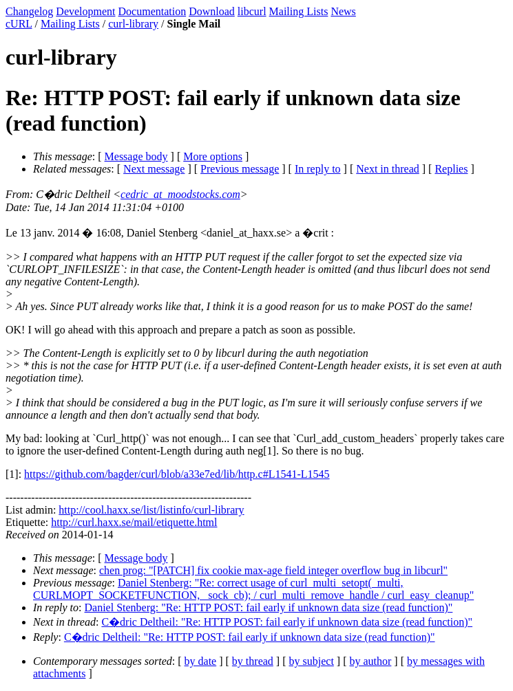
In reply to (318, 169)
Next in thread (387, 169)
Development (85, 11)
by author (370, 661)
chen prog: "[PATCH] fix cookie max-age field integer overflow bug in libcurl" (273, 570)
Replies (451, 169)
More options (212, 156)
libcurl (252, 11)
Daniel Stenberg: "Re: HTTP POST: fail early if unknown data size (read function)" (269, 607)
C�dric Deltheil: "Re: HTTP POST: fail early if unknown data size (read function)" (286, 622)
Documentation (152, 11)
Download (212, 11)
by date (201, 661)
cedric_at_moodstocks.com (180, 194)
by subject (311, 661)
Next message (154, 169)
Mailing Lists (298, 11)
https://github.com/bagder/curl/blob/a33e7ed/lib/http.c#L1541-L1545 (176, 474)
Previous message (239, 169)
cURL (19, 24)
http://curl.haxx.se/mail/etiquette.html (134, 522)
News (343, 11)
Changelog (29, 11)
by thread (252, 661)
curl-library (133, 24)
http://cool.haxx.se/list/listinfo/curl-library (151, 510)
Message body (136, 156)
